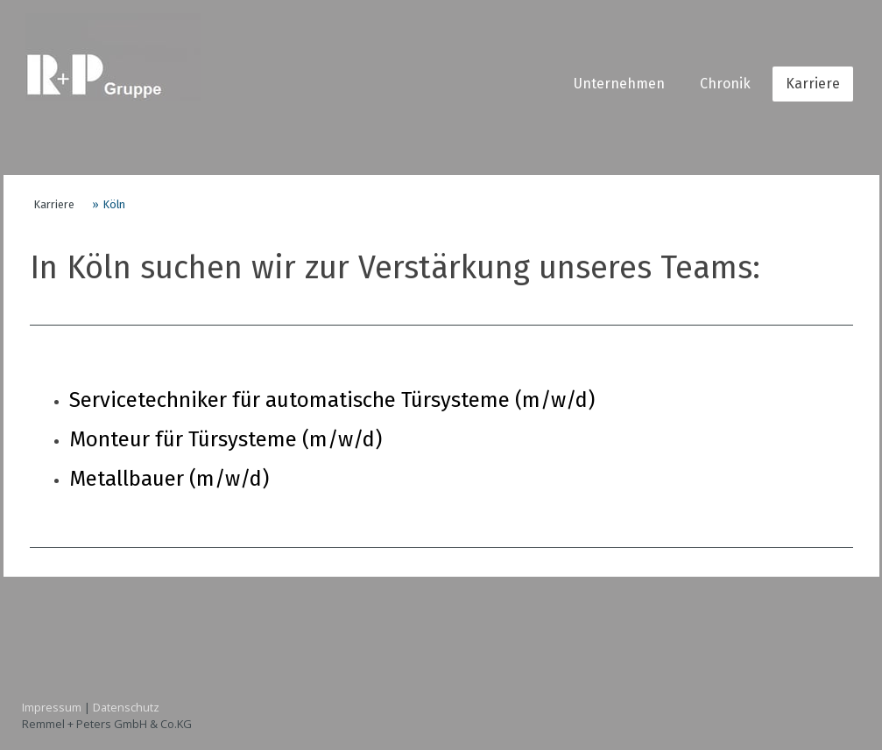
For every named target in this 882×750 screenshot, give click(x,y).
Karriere (813, 83)
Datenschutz (126, 707)
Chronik (725, 83)
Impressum (51, 707)
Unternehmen (619, 83)
